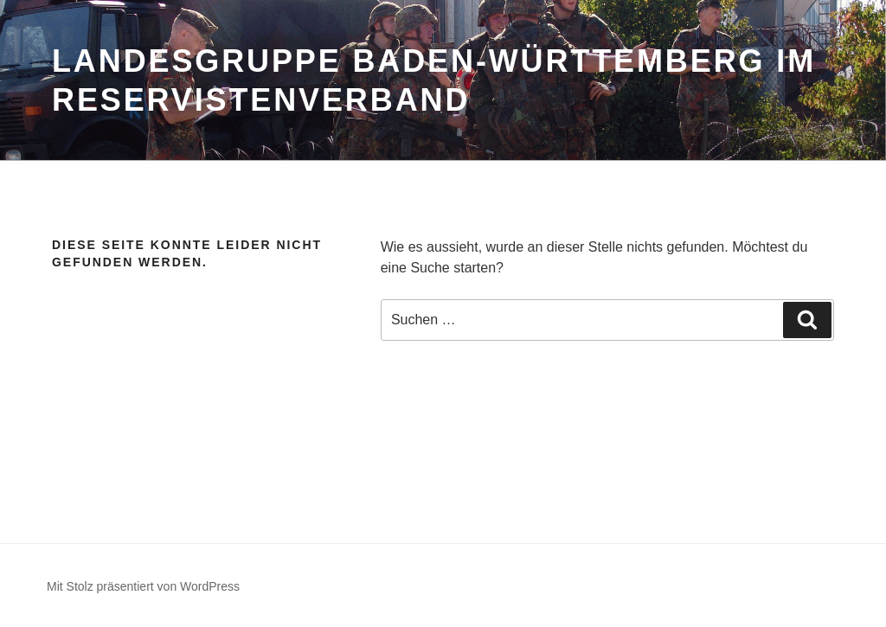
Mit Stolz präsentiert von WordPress (143, 586)
